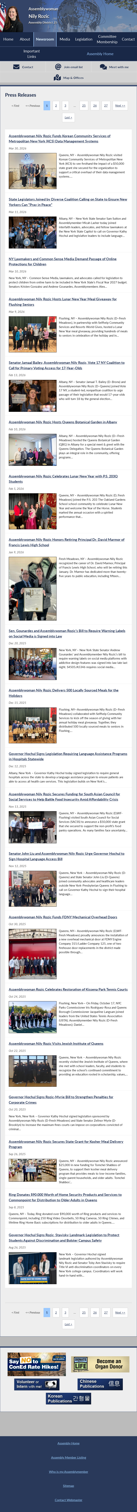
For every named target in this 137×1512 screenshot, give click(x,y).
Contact (128, 39)
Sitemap (68, 1485)
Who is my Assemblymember (69, 1470)
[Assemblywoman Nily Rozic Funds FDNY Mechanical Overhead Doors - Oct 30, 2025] (68, 954)
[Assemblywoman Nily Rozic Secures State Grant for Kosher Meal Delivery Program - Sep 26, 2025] (68, 1171)
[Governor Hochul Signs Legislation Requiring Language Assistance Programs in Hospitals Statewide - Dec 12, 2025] (68, 773)
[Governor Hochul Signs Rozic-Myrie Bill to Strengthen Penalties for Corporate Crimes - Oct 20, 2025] (68, 1121)
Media (64, 39)
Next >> (121, 107)
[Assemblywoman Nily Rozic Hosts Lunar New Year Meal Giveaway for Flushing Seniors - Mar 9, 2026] (68, 327)
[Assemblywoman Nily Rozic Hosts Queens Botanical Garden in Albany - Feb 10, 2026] (68, 447)
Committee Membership (107, 39)
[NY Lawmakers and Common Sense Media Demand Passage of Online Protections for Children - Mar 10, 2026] (68, 275)
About (25, 39)
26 (95, 107)
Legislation (83, 39)
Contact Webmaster (68, 1500)
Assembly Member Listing (68, 1456)
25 (84, 107)
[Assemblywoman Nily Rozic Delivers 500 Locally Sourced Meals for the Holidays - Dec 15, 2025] (68, 721)
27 (106, 107)
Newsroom (45, 39)
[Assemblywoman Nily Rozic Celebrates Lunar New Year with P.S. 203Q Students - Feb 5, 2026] (68, 506)
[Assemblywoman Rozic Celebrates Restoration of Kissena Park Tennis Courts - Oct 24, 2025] (68, 1017)
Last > (68, 119)
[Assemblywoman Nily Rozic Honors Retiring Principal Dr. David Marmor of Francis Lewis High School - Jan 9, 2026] (68, 583)
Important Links (32, 54)
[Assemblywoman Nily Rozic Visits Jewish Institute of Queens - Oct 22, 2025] (68, 1072)
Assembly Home (100, 54)
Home (8, 39)
